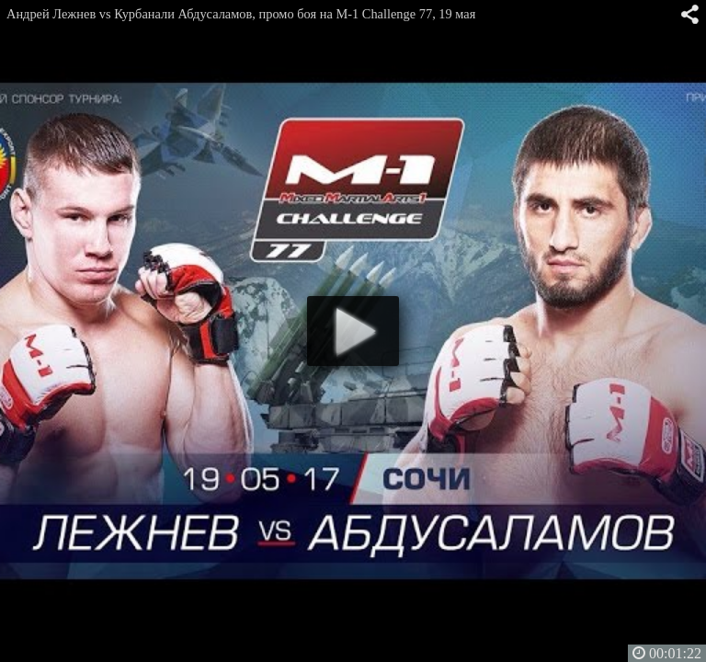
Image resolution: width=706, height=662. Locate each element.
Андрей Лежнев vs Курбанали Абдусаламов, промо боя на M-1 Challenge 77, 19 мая (240, 13)
